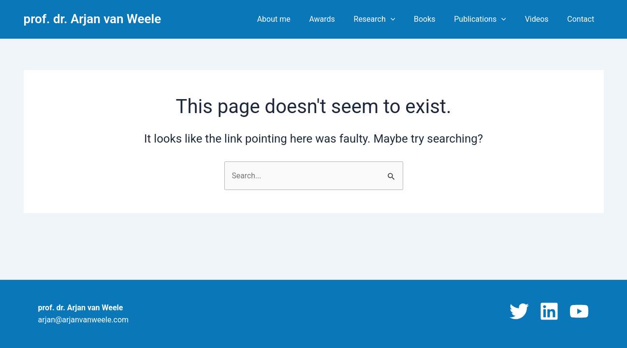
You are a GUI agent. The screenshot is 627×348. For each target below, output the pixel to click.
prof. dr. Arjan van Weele (92, 19)
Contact (582, 19)
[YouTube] (579, 311)
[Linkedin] (549, 311)
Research (388, 19)
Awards (339, 19)
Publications (488, 19)
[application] (405, 19)
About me (294, 19)
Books (436, 19)
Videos (542, 19)
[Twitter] (519, 311)
